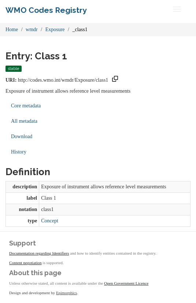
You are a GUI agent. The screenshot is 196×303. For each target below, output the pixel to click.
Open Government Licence (126, 283)
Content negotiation (25, 262)
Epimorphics (66, 293)
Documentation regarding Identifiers (39, 253)
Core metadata (26, 105)
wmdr (32, 29)
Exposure (55, 29)
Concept (49, 220)
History (18, 152)
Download (21, 136)
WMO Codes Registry (46, 10)
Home (11, 29)
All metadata (24, 121)
